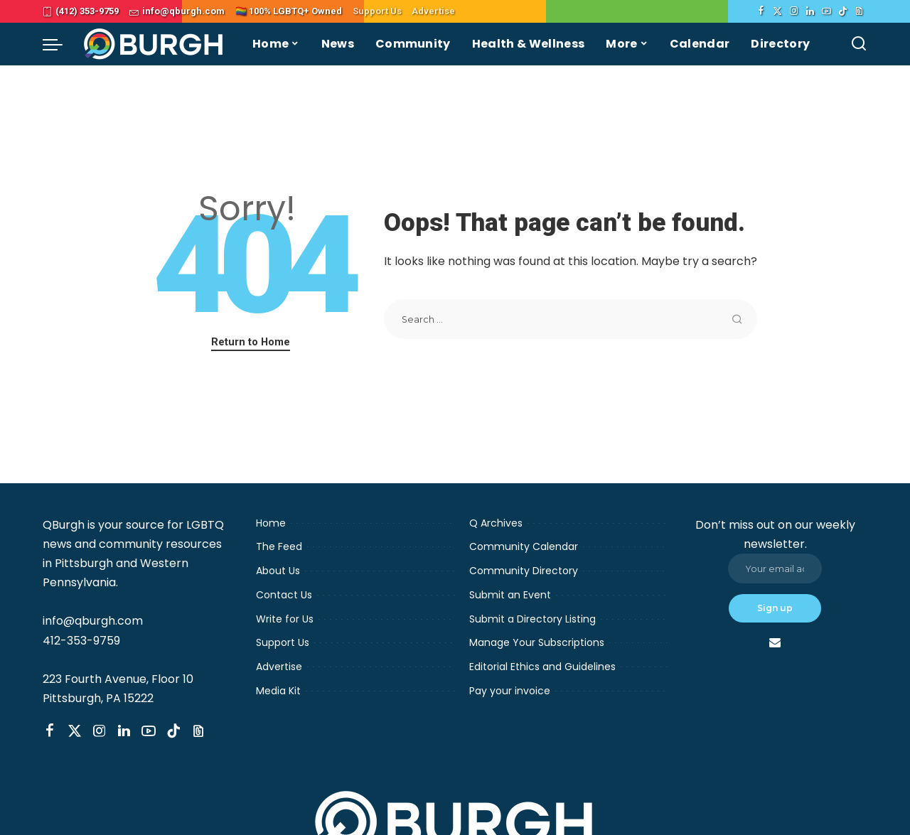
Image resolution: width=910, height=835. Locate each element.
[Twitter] (777, 11)
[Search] (858, 44)
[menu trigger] (60, 44)
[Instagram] (794, 11)
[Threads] (859, 11)
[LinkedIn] (810, 11)
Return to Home (250, 341)
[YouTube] (826, 11)
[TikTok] (843, 11)
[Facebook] (761, 11)
